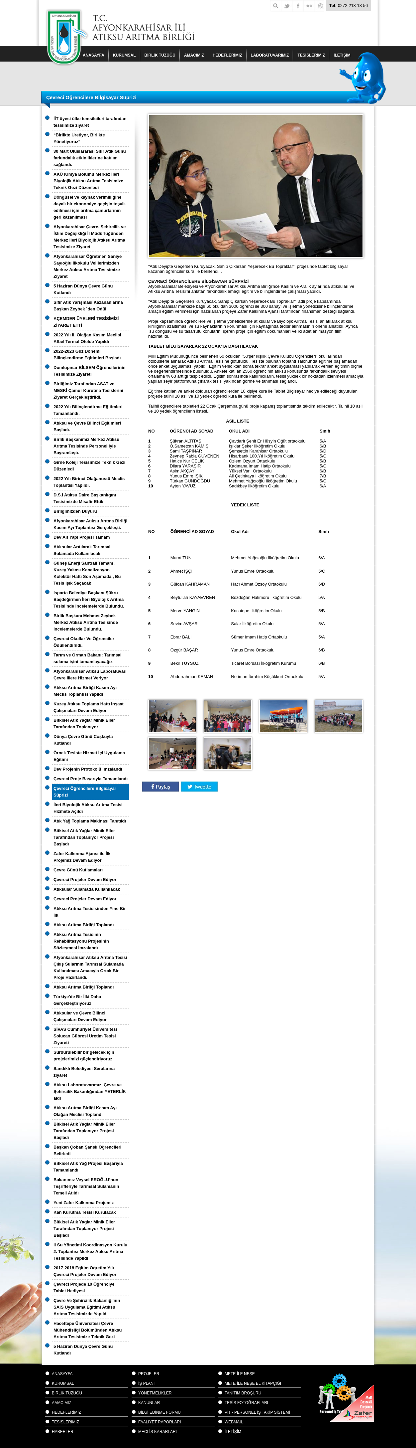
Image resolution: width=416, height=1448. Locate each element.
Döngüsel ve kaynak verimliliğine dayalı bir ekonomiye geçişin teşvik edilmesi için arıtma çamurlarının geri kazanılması (89, 207)
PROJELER (148, 1373)
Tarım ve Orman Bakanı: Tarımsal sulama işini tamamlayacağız (87, 658)
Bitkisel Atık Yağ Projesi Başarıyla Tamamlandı (88, 1167)
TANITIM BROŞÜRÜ (243, 1393)
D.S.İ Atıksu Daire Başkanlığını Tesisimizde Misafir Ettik (84, 498)
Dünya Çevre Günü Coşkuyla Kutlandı (83, 740)
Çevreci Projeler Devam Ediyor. (85, 898)
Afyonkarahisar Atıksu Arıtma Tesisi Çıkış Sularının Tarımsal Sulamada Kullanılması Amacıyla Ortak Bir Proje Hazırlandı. (90, 967)
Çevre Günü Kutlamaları (78, 869)
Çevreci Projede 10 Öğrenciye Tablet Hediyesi (84, 1287)
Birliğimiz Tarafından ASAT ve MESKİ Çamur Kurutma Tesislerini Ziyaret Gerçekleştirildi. (88, 390)
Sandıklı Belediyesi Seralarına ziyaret (84, 1072)
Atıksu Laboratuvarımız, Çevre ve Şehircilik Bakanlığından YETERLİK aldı (89, 1091)
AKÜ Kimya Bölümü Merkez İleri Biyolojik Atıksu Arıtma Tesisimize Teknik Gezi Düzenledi (88, 181)
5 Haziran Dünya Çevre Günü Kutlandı (83, 289)
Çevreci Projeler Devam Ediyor (84, 879)
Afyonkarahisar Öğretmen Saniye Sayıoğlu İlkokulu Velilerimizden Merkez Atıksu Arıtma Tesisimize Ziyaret (87, 266)
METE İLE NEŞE (240, 1373)
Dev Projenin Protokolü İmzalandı (87, 769)
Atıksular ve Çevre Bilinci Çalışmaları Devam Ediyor (80, 1016)
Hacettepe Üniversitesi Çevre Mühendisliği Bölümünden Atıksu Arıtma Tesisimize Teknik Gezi (87, 1330)
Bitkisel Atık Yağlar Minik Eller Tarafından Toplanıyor (84, 723)
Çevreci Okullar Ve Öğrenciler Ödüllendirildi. (83, 642)
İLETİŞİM (233, 1431)
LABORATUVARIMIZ (270, 55)
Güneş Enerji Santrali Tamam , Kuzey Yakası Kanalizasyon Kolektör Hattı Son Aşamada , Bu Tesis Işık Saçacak (87, 573)
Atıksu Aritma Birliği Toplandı (83, 924)
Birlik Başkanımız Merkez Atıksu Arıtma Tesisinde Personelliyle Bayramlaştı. (86, 446)
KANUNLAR (149, 1402)
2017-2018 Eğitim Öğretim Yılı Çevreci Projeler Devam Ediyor (84, 1271)
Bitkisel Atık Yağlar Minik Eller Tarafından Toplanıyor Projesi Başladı (84, 837)
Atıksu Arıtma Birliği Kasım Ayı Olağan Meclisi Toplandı (85, 1111)
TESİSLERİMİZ (311, 55)
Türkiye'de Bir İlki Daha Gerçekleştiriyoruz (77, 1000)
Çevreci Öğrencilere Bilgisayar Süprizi (84, 792)
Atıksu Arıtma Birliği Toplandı (83, 987)
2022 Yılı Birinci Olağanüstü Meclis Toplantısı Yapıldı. (89, 482)
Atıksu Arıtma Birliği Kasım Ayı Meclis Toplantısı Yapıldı (85, 691)
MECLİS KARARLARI (157, 1431)
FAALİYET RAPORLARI (159, 1422)
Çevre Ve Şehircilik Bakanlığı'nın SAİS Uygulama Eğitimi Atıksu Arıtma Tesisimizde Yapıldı (86, 1307)
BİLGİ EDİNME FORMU (159, 1412)
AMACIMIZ (194, 55)
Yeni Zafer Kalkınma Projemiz (83, 1202)
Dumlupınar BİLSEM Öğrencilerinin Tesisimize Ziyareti (89, 371)
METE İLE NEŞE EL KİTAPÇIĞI (253, 1383)
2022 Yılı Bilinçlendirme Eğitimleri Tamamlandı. (88, 410)
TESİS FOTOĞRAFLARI (246, 1402)
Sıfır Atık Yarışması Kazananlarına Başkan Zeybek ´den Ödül (88, 305)
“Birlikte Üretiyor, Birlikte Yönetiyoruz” (79, 138)
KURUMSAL (124, 55)
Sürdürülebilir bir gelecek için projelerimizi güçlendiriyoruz (83, 1055)
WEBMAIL (234, 1422)
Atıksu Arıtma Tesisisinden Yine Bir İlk (89, 912)
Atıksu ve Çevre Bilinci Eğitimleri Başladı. (87, 426)
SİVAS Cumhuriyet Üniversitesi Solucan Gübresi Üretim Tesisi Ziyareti (85, 1036)
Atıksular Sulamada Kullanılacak (86, 889)
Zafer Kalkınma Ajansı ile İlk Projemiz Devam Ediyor (81, 857)
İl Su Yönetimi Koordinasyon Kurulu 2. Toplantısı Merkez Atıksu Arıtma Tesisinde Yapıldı (90, 1251)
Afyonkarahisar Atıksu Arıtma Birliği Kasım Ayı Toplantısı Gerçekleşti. (90, 524)
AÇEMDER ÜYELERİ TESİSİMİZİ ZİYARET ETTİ (86, 322)
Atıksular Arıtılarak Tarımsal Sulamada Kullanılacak (81, 550)
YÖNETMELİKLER (155, 1393)
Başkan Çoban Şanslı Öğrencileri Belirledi (87, 1150)
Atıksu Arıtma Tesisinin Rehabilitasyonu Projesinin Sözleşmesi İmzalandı (81, 941)
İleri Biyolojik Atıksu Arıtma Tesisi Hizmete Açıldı (88, 808)
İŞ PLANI (146, 1383)
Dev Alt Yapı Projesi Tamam (81, 537)
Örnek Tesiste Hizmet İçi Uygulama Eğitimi (89, 756)
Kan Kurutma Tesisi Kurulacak (84, 1212)
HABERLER (62, 1431)
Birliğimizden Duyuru (75, 511)
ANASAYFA (93, 55)
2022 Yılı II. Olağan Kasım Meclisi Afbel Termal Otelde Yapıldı (87, 338)
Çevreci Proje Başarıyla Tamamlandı (90, 778)
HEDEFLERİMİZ (227, 55)
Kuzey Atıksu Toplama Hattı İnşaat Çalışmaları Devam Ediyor (88, 707)
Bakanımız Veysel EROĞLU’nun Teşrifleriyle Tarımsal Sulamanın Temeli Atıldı (86, 1186)
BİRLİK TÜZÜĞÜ (160, 55)
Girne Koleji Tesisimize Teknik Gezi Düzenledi (89, 465)
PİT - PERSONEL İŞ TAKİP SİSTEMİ (257, 1412)
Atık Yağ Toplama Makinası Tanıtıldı (89, 820)
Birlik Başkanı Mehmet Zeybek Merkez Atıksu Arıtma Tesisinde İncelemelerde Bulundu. (85, 622)
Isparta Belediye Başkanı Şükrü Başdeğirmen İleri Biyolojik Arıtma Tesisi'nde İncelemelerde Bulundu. (88, 599)
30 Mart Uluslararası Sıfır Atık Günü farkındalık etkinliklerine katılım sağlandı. (89, 158)
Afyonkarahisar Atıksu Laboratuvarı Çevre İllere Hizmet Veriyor (90, 674)
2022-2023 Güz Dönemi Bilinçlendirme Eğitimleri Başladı (87, 354)
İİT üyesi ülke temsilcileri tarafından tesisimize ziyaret (90, 122)
